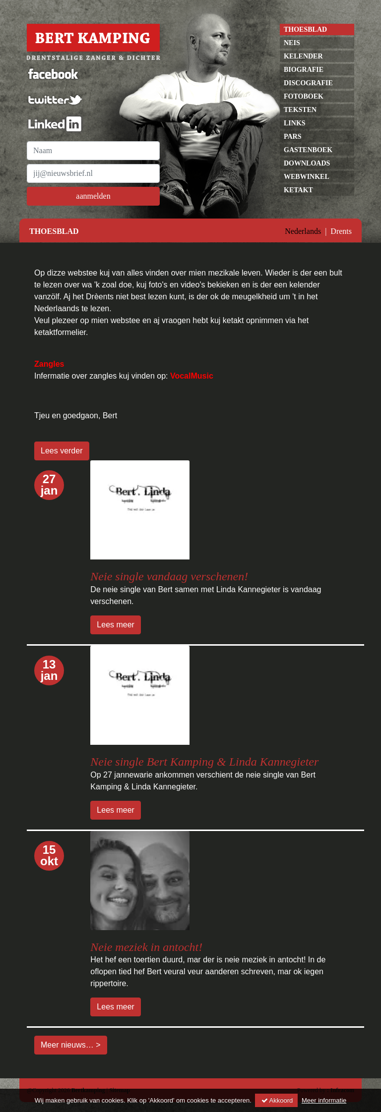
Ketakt (298, 190)
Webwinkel (306, 176)
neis (292, 43)
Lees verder (62, 450)
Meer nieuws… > (71, 1045)
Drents (341, 231)
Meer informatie (324, 1100)
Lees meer (115, 624)
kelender (303, 56)
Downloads (307, 163)
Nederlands (303, 231)
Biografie (303, 69)
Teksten (300, 109)
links (295, 123)
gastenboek (308, 150)
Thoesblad (305, 29)
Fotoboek (303, 96)
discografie (308, 83)
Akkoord (276, 1100)
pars (293, 136)
